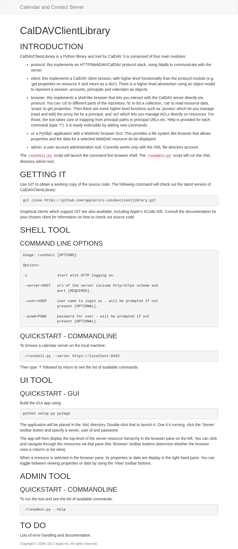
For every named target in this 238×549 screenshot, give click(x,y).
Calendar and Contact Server (52, 7)
